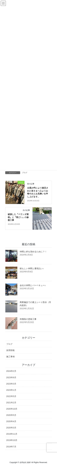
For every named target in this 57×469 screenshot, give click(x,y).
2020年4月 (11, 421)
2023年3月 (11, 384)
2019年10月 (11, 440)
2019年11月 (11, 434)
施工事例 (10, 356)
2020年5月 (11, 415)
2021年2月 (11, 402)
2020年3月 (11, 427)
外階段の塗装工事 (28, 319)
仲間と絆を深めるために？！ (33, 251)
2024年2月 (11, 371)
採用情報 (10, 350)
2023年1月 (11, 390)
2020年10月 (11, 409)
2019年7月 (11, 446)
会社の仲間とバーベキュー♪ (33, 285)
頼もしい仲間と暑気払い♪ (32, 268)
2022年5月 (11, 396)
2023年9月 (11, 377)
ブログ (24, 173)
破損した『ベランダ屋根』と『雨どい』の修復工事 (18, 217)
